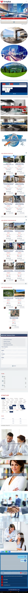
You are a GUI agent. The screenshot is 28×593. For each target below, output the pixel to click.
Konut (3, 376)
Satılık (3, 15)
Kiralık (6, 15)
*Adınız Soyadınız (4, 346)
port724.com (4, 591)
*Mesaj (2, 357)
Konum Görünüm (22, 556)
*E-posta (3, 354)
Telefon (2, 350)
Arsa (3, 385)
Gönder (14, 366)
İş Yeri (3, 381)
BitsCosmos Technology (14, 591)
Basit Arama (24, 24)
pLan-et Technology (21, 591)
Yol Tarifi (24, 560)
